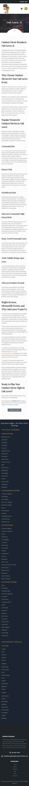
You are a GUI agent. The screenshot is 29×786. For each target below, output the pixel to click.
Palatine (4, 513)
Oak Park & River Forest (9, 565)
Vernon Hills (5, 482)
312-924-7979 (23, 1)
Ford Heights (5, 540)
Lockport (4, 610)
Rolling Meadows (7, 516)
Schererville (5, 710)
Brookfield (5, 588)
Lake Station (5, 696)
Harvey (4, 551)
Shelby (4, 715)
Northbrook (5, 468)
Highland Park (6, 451)
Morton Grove (6, 462)
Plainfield (4, 630)
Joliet (3, 605)
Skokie (3, 479)
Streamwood (5, 522)
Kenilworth (5, 454)
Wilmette (4, 487)
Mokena (4, 613)
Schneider (5, 713)
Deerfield (4, 440)
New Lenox (5, 616)
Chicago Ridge (6, 591)
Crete (3, 534)
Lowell (3, 699)
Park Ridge (5, 473)
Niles (3, 465)
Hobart (4, 689)
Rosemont (5, 476)
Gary (3, 678)
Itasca (3, 508)
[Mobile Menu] (26, 8)
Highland (4, 686)
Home (15, 764)
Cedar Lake (5, 667)
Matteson (4, 559)
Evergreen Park (6, 602)
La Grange (5, 608)
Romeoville (5, 633)
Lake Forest (5, 459)
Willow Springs (6, 579)
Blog (15, 773)
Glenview (4, 445)
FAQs (15, 771)
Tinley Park (5, 636)
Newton (4, 657)
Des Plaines (5, 499)
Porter (3, 660)
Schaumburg (5, 519)
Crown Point (5, 670)
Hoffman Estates (7, 505)
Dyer (3, 672)
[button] (14, 30)
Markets (15, 766)
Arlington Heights (7, 494)
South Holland (6, 576)
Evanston (4, 442)
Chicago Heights (6, 528)
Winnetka (4, 484)
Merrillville (5, 701)
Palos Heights (6, 627)
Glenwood (5, 545)
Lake (3, 652)
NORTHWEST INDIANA (11, 642)
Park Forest (5, 567)
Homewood (5, 554)
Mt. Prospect (5, 510)
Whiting (4, 718)
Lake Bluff (4, 456)
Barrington (5, 497)
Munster (4, 704)
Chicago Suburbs (10, 430)
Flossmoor (5, 537)
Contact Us (15, 775)
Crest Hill (4, 596)
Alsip (3, 585)
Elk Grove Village (7, 502)
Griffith (4, 681)
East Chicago (6, 675)
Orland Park (5, 622)
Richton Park (5, 570)
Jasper (4, 649)
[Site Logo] (6, 8)
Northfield (5, 470)
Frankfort (4, 542)
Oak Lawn (4, 619)
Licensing (15, 769)
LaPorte (4, 655)
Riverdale (4, 573)
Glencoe (4, 448)
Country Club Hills (7, 531)
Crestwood (5, 599)
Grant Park (5, 548)
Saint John (5, 707)
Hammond (5, 684)
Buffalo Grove (6, 437)
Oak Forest (5, 562)
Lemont (4, 556)
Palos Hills (4, 624)
